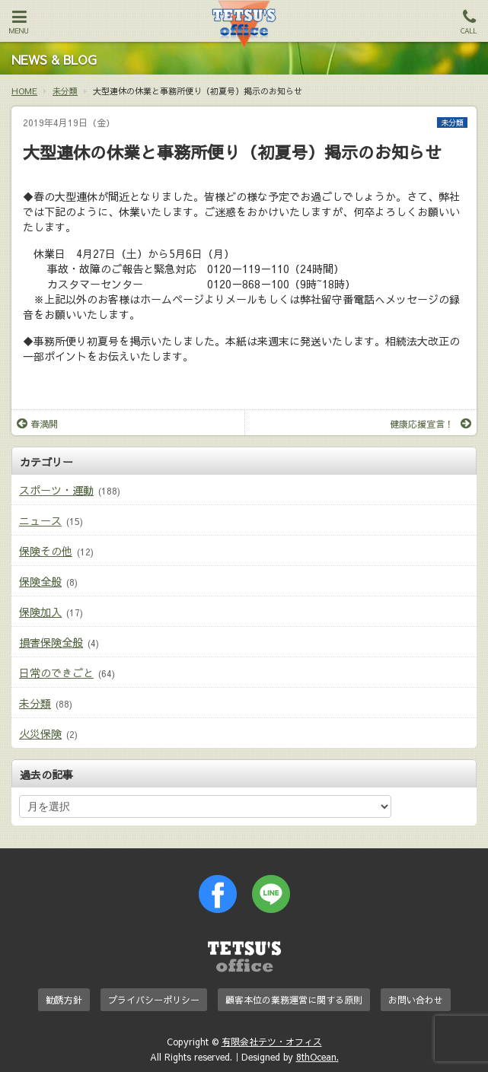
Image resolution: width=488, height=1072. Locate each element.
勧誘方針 (64, 1000)
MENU (19, 22)
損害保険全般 (51, 642)
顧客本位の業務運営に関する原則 (293, 1000)
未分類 (452, 122)
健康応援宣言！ (430, 424)
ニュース (40, 520)
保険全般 (40, 581)
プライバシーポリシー (153, 1000)
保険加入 (40, 611)
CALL (469, 22)
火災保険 (40, 733)
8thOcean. (317, 1057)
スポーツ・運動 (56, 490)
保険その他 (45, 550)
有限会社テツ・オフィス (272, 1041)
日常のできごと (56, 672)
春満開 (37, 424)
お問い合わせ (415, 1000)
